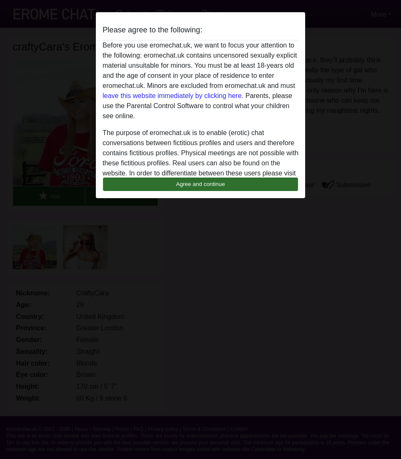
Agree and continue (200, 184)
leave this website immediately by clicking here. (173, 95)
